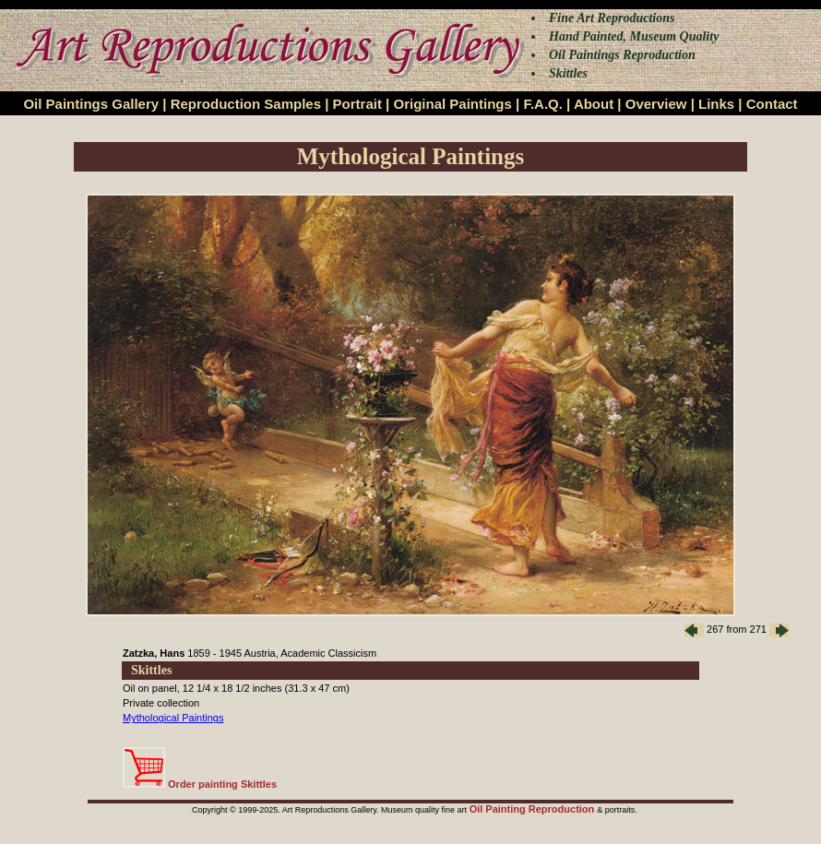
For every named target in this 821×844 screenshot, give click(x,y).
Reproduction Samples (246, 104)
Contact (772, 104)
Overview (656, 104)
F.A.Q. (543, 104)
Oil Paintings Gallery (91, 104)
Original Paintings (452, 104)
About (593, 104)
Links (716, 104)
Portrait (357, 104)
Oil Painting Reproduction (534, 808)
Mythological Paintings (173, 717)
